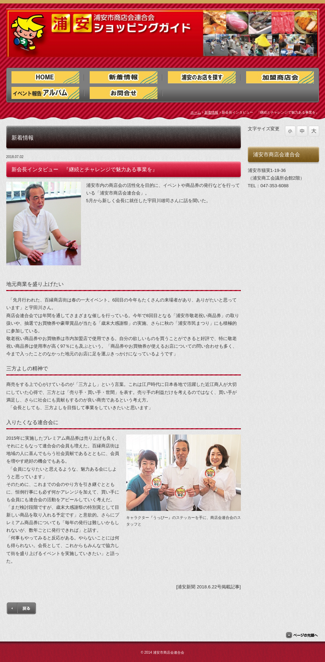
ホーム (195, 112)
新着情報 (211, 112)
